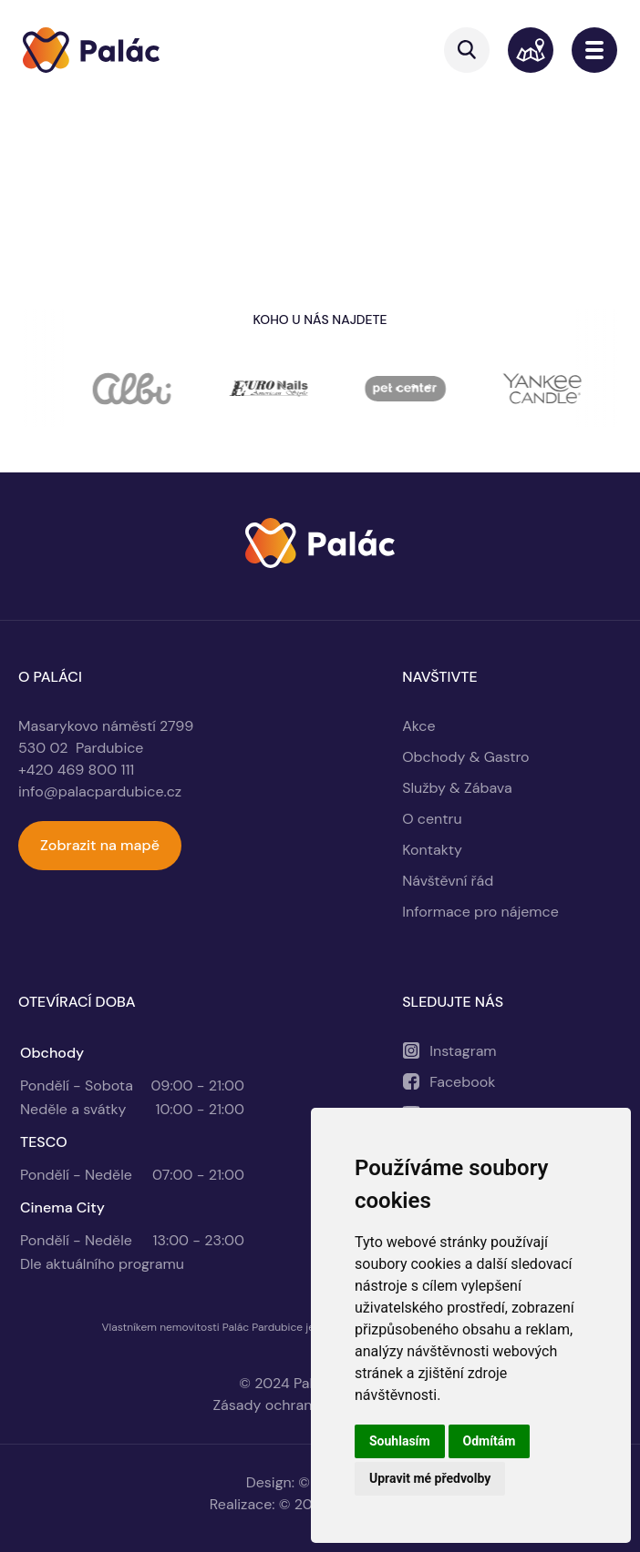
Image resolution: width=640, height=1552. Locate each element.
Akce (418, 725)
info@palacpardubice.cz (99, 791)
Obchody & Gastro (465, 756)
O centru (431, 818)
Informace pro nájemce (480, 911)
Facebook (462, 1081)
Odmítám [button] (489, 1441)
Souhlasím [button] (399, 1441)
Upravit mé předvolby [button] (429, 1478)
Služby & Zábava (456, 787)
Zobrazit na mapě (100, 845)
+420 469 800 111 (76, 769)
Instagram (462, 1050)
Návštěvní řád (447, 880)
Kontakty (432, 849)
